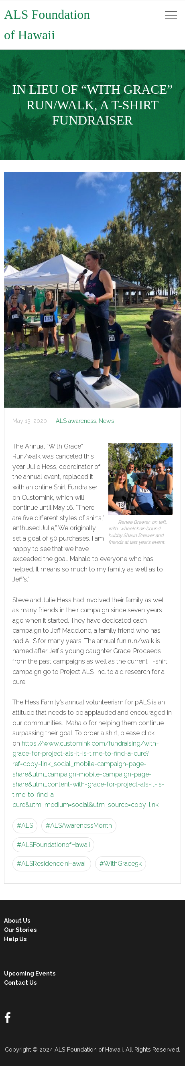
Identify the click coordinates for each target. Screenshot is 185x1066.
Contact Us (20, 982)
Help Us (15, 938)
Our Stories (20, 929)
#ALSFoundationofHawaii (53, 845)
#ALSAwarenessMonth (79, 825)
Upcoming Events (29, 973)
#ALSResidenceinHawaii (52, 863)
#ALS (25, 825)
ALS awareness (76, 420)
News (106, 420)
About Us (17, 920)
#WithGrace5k (121, 863)
